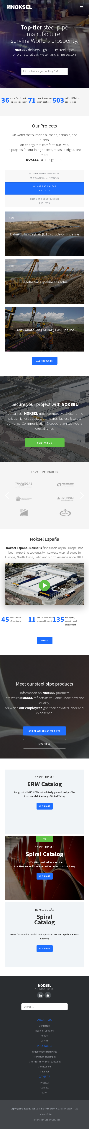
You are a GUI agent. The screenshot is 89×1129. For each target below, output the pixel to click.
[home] (19, 7)
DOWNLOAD (44, 806)
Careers (44, 1040)
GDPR (44, 1092)
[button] (81, 7)
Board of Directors (44, 1030)
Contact (44, 1087)
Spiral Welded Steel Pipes (44, 1051)
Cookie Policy (46, 1114)
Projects (44, 1082)
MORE (44, 640)
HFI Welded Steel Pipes (45, 1056)
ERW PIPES (44, 743)
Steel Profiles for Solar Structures (45, 1061)
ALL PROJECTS (44, 360)
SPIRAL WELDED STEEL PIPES (44, 731)
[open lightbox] (44, 584)
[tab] (44, 176)
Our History (44, 1025)
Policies (44, 1035)
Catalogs (44, 1071)
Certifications (44, 1066)
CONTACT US (44, 442)
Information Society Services (46, 1119)
